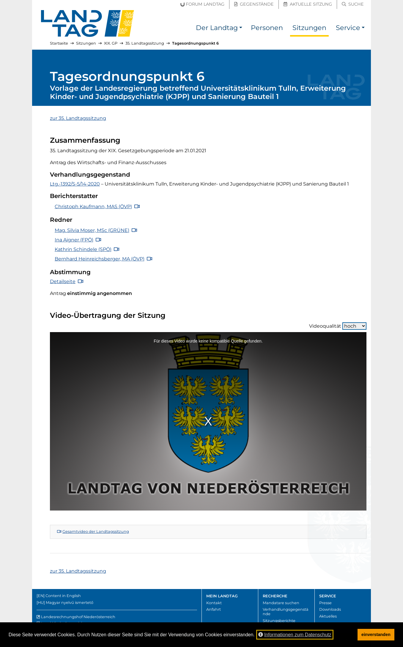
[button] (241, 29)
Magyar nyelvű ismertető (69, 602)
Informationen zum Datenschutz (294, 634)
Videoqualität (337, 326)
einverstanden (376, 634)
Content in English (63, 595)
